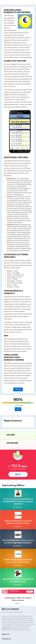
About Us (6, 634)
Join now (18, 389)
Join (18, 409)
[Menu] (32, 2)
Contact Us (6, 639)
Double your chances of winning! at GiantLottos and (18, 501)
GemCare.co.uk (6, 628)
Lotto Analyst (5, 2)
